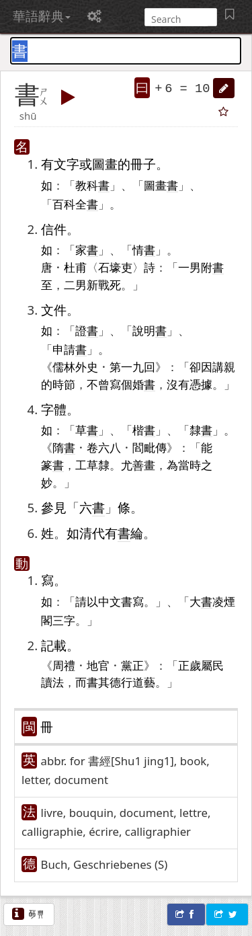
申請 (69, 349)
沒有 (178, 384)
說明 (149, 330)
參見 (54, 507)
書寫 (132, 601)
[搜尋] (179, 19)
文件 (54, 309)
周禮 (63, 665)
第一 (121, 366)
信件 (54, 229)
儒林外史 (75, 366)
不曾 (98, 384)
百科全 (75, 204)
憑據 (201, 384)
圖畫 (105, 163)
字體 (54, 409)
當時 (189, 464)
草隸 (98, 464)
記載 (54, 645)
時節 (63, 384)
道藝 (143, 682)
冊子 (143, 163)
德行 (121, 682)
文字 (66, 163)
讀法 (52, 682)
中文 (109, 601)
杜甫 (75, 267)
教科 (92, 185)
